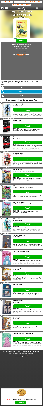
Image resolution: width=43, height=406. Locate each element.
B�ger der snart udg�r (21, 2)
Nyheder (4, 2)
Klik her (8, 399)
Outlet (10, 2)
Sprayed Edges (25, 4)
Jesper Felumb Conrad (21, 12)
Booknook (16, 4)
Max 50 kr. (17, 356)
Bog (21, 87)
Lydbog (21, 95)
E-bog (21, 91)
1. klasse (27, 54)
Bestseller (33, 2)
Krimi (39, 2)
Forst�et (21, 402)
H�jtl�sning (20, 54)
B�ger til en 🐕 (24, 356)
